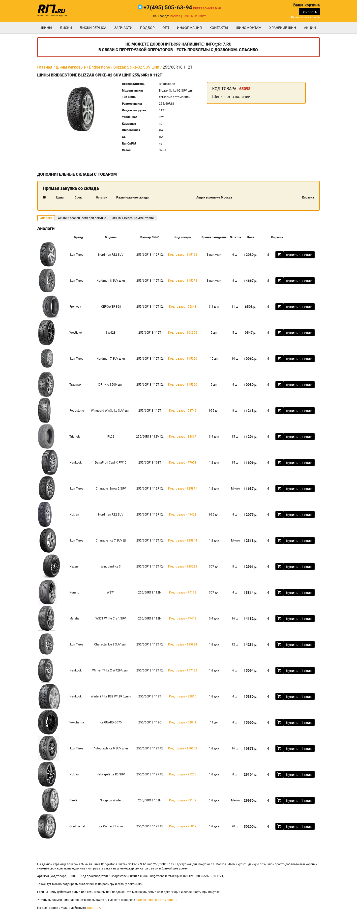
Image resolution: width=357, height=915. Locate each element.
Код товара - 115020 (182, 358)
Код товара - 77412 (182, 618)
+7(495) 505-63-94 (168, 7)
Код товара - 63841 (182, 722)
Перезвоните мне (207, 8)
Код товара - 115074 (182, 280)
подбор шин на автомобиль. (156, 900)
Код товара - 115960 (182, 384)
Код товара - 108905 (182, 332)
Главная (44, 67)
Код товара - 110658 (182, 748)
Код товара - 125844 (182, 540)
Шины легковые (71, 67)
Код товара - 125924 (182, 644)
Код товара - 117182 (182, 670)
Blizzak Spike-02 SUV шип (136, 67)
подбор (147, 28)
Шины (46, 28)
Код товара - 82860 (182, 696)
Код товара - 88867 (182, 436)
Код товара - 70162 (182, 592)
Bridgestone (99, 67)
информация (189, 28)
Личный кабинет (194, 16)
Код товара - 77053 (182, 462)
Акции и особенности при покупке (82, 218)
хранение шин (282, 28)
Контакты (218, 28)
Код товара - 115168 (182, 254)
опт (165, 28)
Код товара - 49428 (182, 514)
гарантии (93, 908)
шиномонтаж (249, 28)
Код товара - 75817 (182, 826)
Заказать (309, 12)
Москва (175, 16)
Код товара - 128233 (182, 566)
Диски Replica (93, 28)
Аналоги (46, 218)
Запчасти (123, 28)
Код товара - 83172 (182, 800)
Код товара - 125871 (182, 488)
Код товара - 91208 (182, 774)
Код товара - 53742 (182, 410)
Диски (66, 28)
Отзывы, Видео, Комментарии (133, 218)
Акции (310, 28)
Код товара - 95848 (182, 306)
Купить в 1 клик (299, 255)
